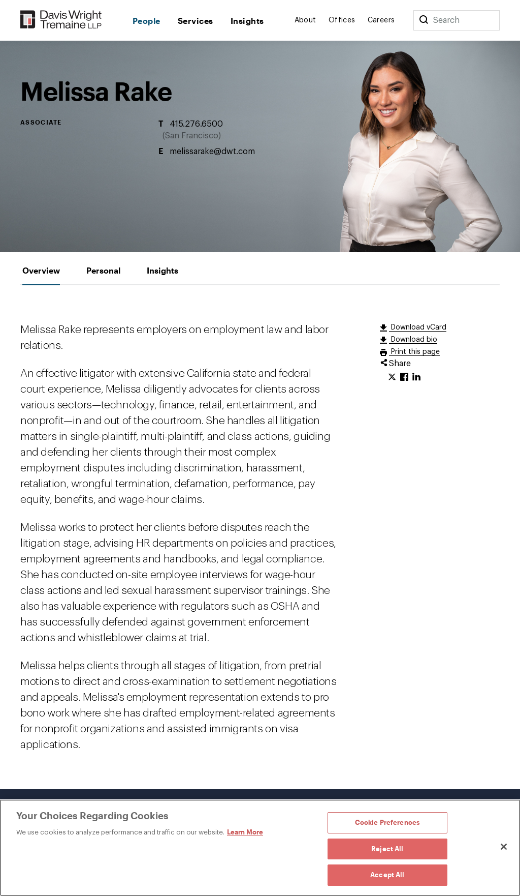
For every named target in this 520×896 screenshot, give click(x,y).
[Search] (423, 20)
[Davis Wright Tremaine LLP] (61, 20)
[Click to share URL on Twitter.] (392, 377)
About (305, 20)
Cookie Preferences (387, 822)
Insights (247, 20)
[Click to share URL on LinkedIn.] (416, 377)
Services (195, 20)
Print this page (414, 351)
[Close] (504, 846)
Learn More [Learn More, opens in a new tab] (245, 832)
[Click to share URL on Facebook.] (404, 377)
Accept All (387, 875)
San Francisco (191, 136)
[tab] (41, 270)
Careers (381, 20)
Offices (342, 20)
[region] (260, 847)
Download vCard (417, 327)
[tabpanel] (260, 537)
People (146, 20)
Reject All (387, 849)
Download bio (413, 339)
